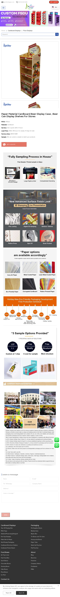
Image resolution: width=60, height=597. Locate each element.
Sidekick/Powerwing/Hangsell (9, 534)
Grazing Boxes (5, 566)
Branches (33, 558)
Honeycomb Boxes (36, 539)
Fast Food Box (5, 558)
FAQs (32, 569)
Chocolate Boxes (6, 563)
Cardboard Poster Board (8, 548)
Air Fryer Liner (5, 555)
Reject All (8, 593)
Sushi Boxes (4, 560)
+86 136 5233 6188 (22, 2)
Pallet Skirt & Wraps (6, 539)
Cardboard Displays (14, 31)
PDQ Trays (4, 531)
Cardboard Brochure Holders (9, 545)
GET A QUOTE (54, 2)
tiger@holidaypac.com (8, 2)
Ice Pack (3, 575)
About (33, 552)
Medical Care (34, 531)
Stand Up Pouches (36, 545)
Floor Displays (27, 31)
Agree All (21, 593)
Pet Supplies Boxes (36, 528)
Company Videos (36, 563)
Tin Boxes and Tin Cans (38, 536)
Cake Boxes (4, 569)
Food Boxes (5, 552)
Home (3, 31)
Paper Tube (34, 542)
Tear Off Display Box (7, 528)
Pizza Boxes (4, 572)
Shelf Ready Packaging (7, 542)
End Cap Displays (6, 536)
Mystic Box (34, 534)
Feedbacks (34, 566)
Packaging (35, 525)
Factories (33, 560)
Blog (32, 555)
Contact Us (5, 579)
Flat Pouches (34, 548)
